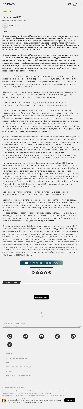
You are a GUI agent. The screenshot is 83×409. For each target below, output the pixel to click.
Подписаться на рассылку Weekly (15, 324)
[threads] (73, 336)
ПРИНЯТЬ (70, 400)
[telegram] (25, 336)
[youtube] (41, 336)
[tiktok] (57, 336)
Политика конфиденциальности (16, 358)
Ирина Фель (14, 26)
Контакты (9, 371)
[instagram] (9, 336)
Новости (7, 11)
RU (74, 4)
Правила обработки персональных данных (20, 367)
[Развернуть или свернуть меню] (79, 4)
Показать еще (41, 297)
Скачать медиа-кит (12, 380)
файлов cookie (38, 402)
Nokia (5, 31)
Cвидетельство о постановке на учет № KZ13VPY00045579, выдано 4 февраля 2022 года (26, 393)
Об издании (9, 354)
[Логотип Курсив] (9, 4)
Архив (7, 362)
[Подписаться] (79, 326)
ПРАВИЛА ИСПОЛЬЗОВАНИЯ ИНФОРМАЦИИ (18, 375)
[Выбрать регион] (69, 4)
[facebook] (9, 344)
